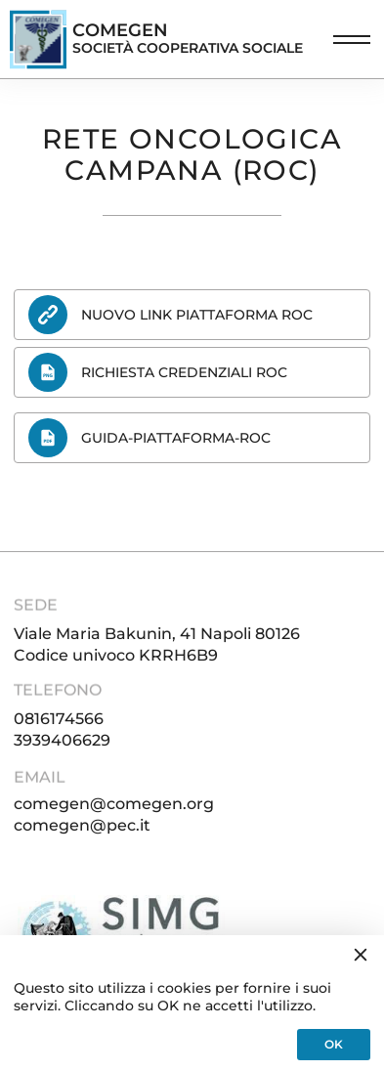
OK (333, 1044)
